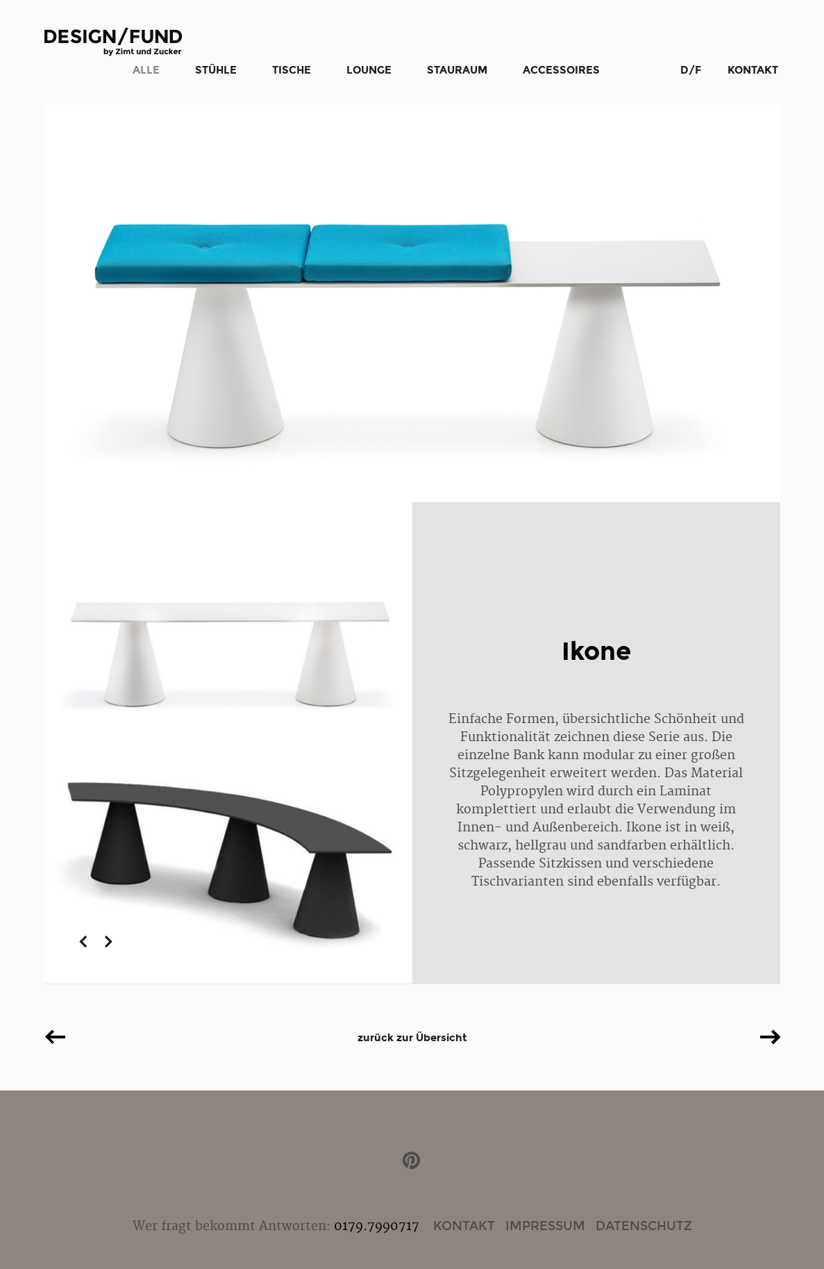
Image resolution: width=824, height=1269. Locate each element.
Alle (146, 70)
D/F (690, 70)
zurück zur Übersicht (412, 1037)
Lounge (369, 70)
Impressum (545, 1226)
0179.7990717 (376, 1226)
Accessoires (561, 70)
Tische (291, 70)
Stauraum (457, 70)
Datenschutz (644, 1226)
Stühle (216, 70)
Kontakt (753, 70)
